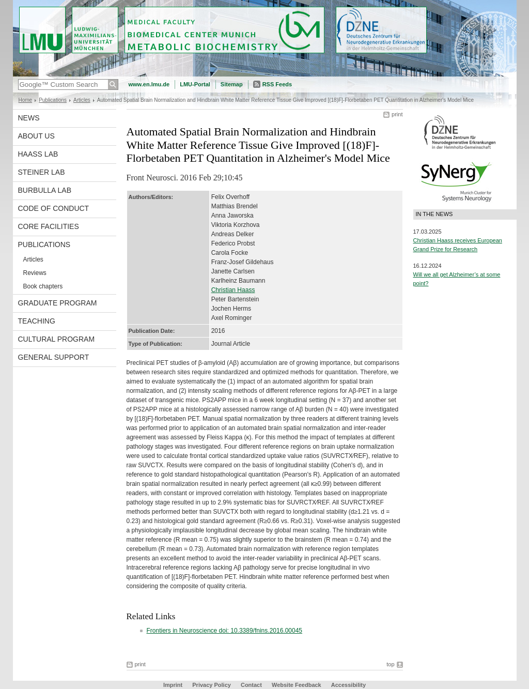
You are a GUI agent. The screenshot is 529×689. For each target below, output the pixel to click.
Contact (251, 685)
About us (36, 136)
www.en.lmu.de (149, 84)
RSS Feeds (277, 84)
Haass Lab (38, 154)
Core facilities (48, 226)
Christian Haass (233, 290)
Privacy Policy (211, 685)
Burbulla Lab (45, 190)
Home (26, 100)
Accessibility (348, 685)
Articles (81, 100)
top (390, 664)
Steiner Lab (41, 172)
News (29, 118)
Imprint (172, 685)
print (397, 114)
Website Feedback (296, 685)
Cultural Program (56, 339)
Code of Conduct (53, 208)
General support (53, 357)
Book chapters (43, 286)
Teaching (36, 321)
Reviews (34, 273)
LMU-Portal (195, 84)
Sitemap (232, 84)
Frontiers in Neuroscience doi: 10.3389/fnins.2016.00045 (225, 630)
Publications (53, 100)
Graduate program (57, 303)
